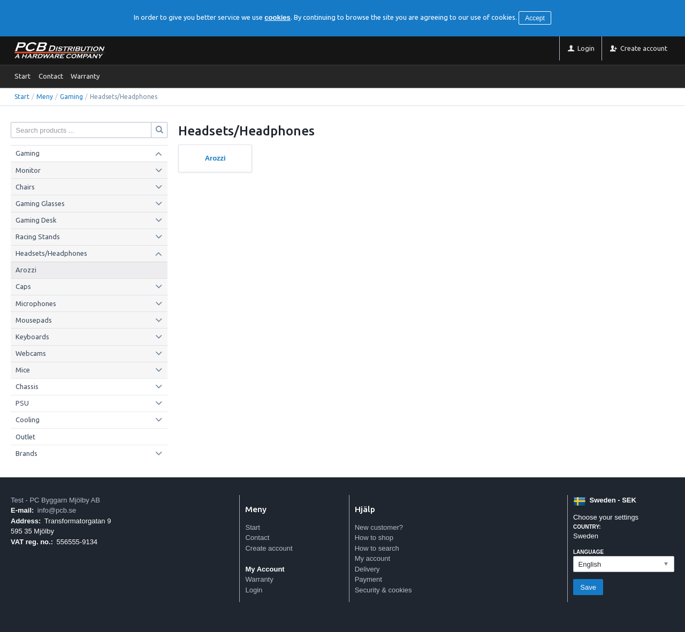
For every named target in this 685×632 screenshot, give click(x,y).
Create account (268, 548)
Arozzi (26, 269)
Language (588, 552)
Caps (23, 286)
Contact (51, 76)
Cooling (28, 419)
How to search (377, 548)
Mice (23, 370)
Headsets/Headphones (51, 253)
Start (22, 76)
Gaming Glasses (40, 203)
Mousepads (34, 320)
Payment (368, 579)
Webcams (31, 353)
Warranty (85, 76)
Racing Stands (38, 236)
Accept (535, 18)
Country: (587, 527)
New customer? (379, 527)
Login (253, 590)
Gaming (71, 96)
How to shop (374, 538)
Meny (44, 96)
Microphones (36, 303)
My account (372, 558)
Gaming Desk (36, 220)
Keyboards (32, 336)
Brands (26, 453)
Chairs (25, 187)
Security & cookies (383, 590)
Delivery (367, 569)
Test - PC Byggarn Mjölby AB (55, 500)
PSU (22, 403)
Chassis (27, 386)
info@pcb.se (56, 510)
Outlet (25, 436)
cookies (277, 17)
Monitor (28, 170)
